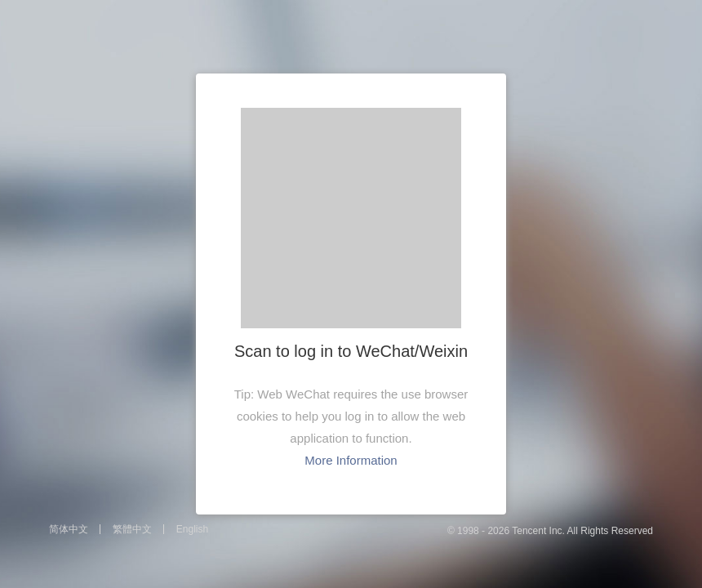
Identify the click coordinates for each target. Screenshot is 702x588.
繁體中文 (132, 529)
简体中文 (68, 529)
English (192, 529)
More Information (350, 460)
